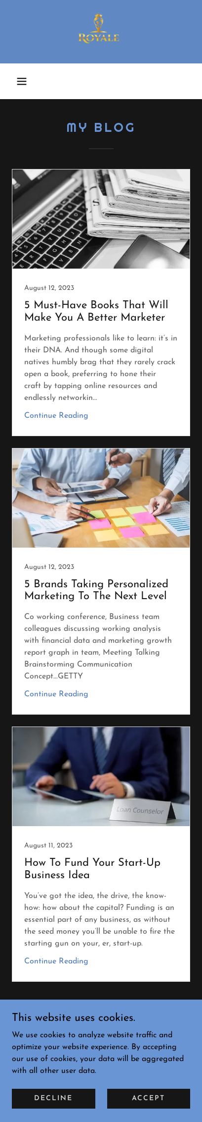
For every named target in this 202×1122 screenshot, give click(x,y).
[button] (22, 81)
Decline (53, 1098)
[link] (101, 32)
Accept (148, 1098)
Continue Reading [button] (56, 416)
